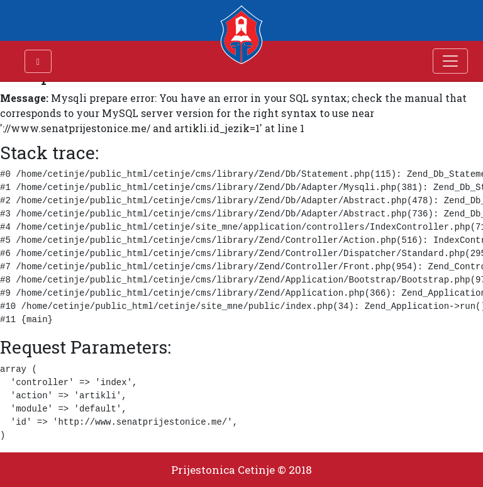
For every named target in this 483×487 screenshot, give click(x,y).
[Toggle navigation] (450, 61)
